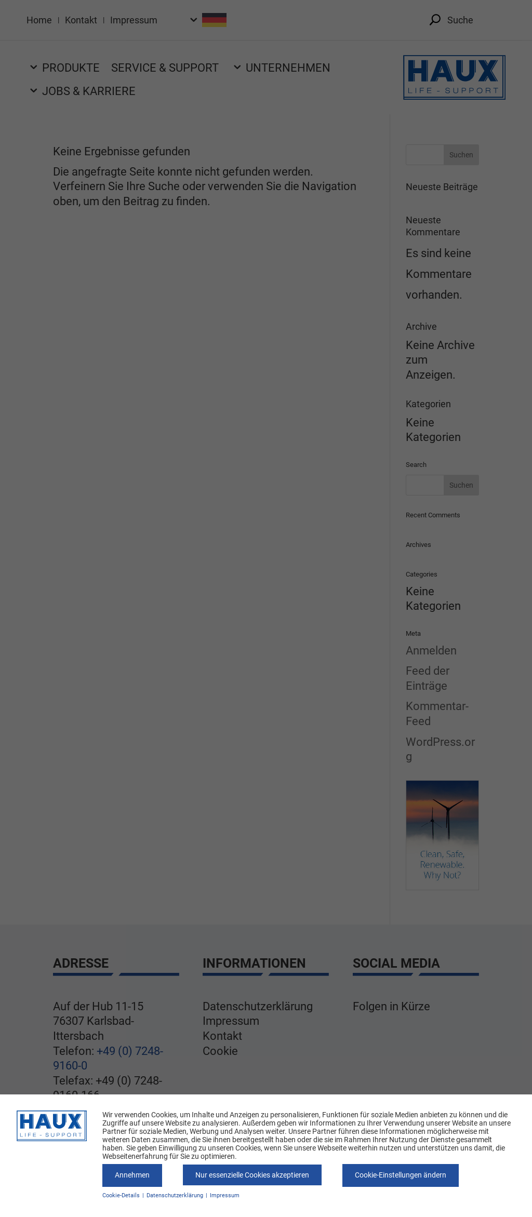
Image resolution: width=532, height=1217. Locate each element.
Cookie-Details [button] (121, 1195)
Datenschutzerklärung (176, 1195)
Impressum (225, 1195)
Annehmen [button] (132, 1175)
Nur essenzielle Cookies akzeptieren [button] (252, 1175)
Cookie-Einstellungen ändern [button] (400, 1175)
